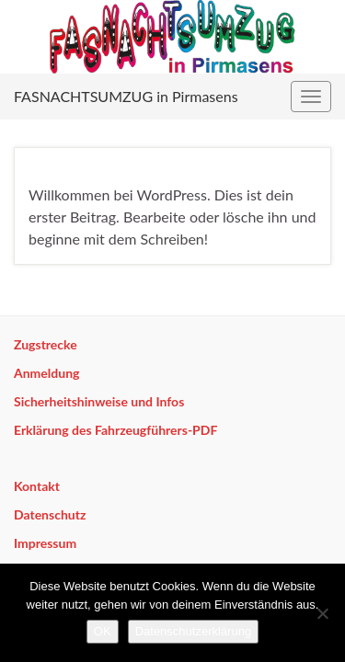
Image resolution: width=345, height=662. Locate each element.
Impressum (45, 543)
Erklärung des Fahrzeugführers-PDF (115, 430)
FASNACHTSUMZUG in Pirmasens (126, 96)
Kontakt (37, 486)
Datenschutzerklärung (193, 631)
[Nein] (322, 613)
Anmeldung (46, 373)
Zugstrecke (45, 344)
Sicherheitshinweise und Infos (99, 401)
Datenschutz (50, 514)
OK (102, 631)
